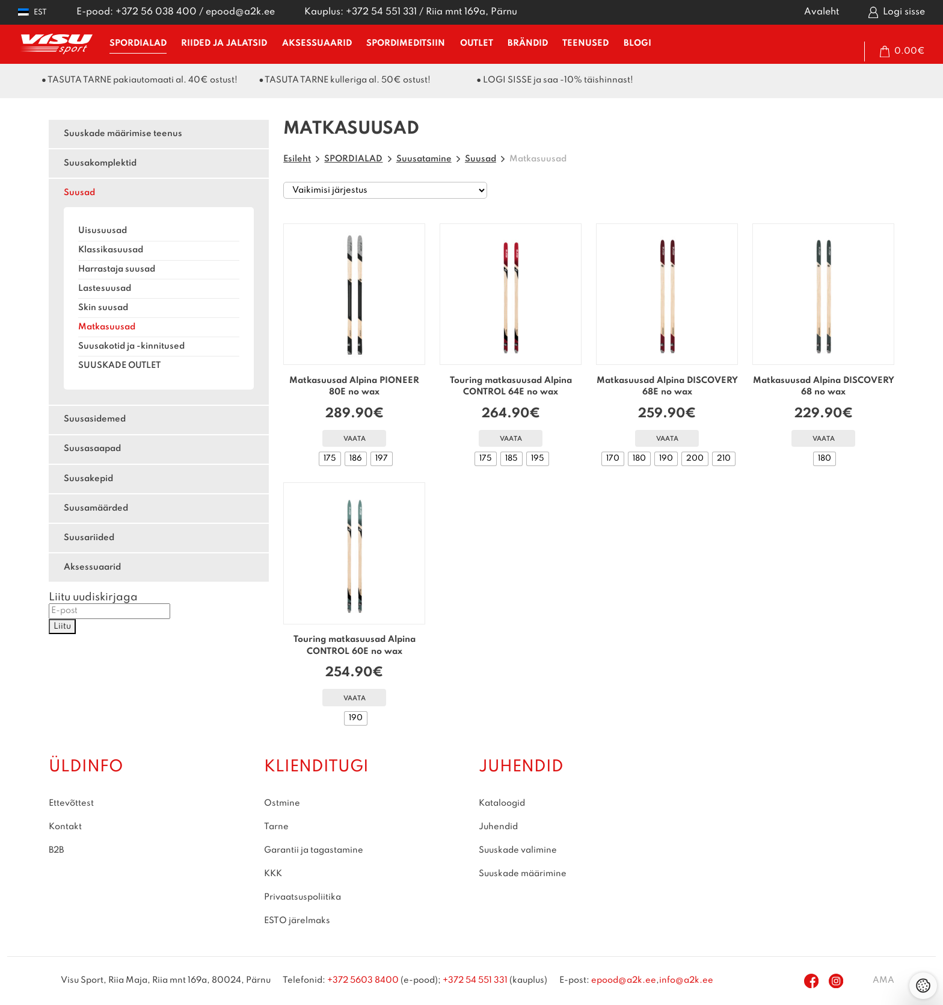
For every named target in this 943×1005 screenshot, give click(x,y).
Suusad (79, 192)
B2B (56, 850)
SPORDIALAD (138, 43)
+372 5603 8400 (363, 980)
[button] (32, 12)
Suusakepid (88, 478)
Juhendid (498, 827)
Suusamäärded (96, 508)
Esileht (297, 159)
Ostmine (282, 803)
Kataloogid (502, 803)
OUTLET (476, 43)
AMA (883, 980)
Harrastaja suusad (116, 269)
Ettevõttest (71, 803)
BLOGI (637, 43)
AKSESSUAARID (317, 43)
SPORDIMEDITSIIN (405, 43)
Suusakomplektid (100, 163)
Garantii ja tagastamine (313, 850)
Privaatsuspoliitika (302, 897)
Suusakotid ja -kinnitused (131, 346)
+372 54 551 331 (381, 12)
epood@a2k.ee (240, 12)
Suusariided (89, 538)
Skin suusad (103, 307)
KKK (273, 874)
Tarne (276, 827)
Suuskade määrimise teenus (123, 133)
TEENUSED (585, 43)
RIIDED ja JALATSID (224, 43)
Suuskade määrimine (523, 874)
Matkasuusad (106, 327)
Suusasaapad (92, 448)
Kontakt (65, 827)
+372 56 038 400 (156, 12)
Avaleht (821, 12)
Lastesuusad (104, 288)
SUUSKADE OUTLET (119, 365)
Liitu (62, 626)
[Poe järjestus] (385, 190)
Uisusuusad (102, 230)
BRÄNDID (528, 43)
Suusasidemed (95, 419)
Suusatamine (424, 159)
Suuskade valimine (518, 850)
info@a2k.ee (686, 980)
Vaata (354, 439)
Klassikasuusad (110, 250)
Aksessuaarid (92, 567)
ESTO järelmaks (297, 920)
